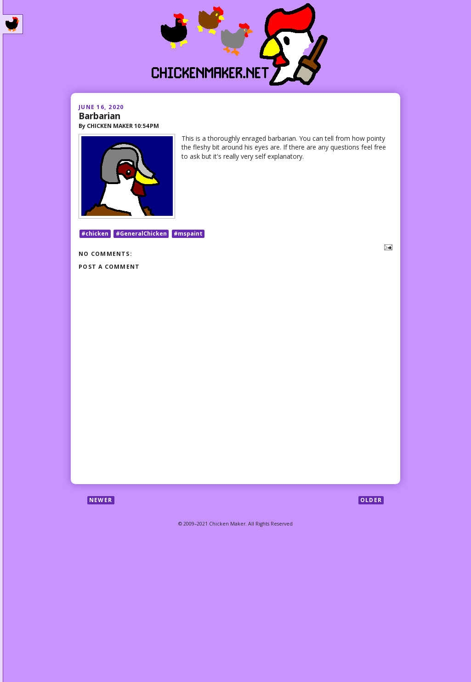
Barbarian (99, 116)
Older (371, 500)
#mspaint (188, 233)
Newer (100, 500)
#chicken (94, 233)
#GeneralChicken (141, 233)
